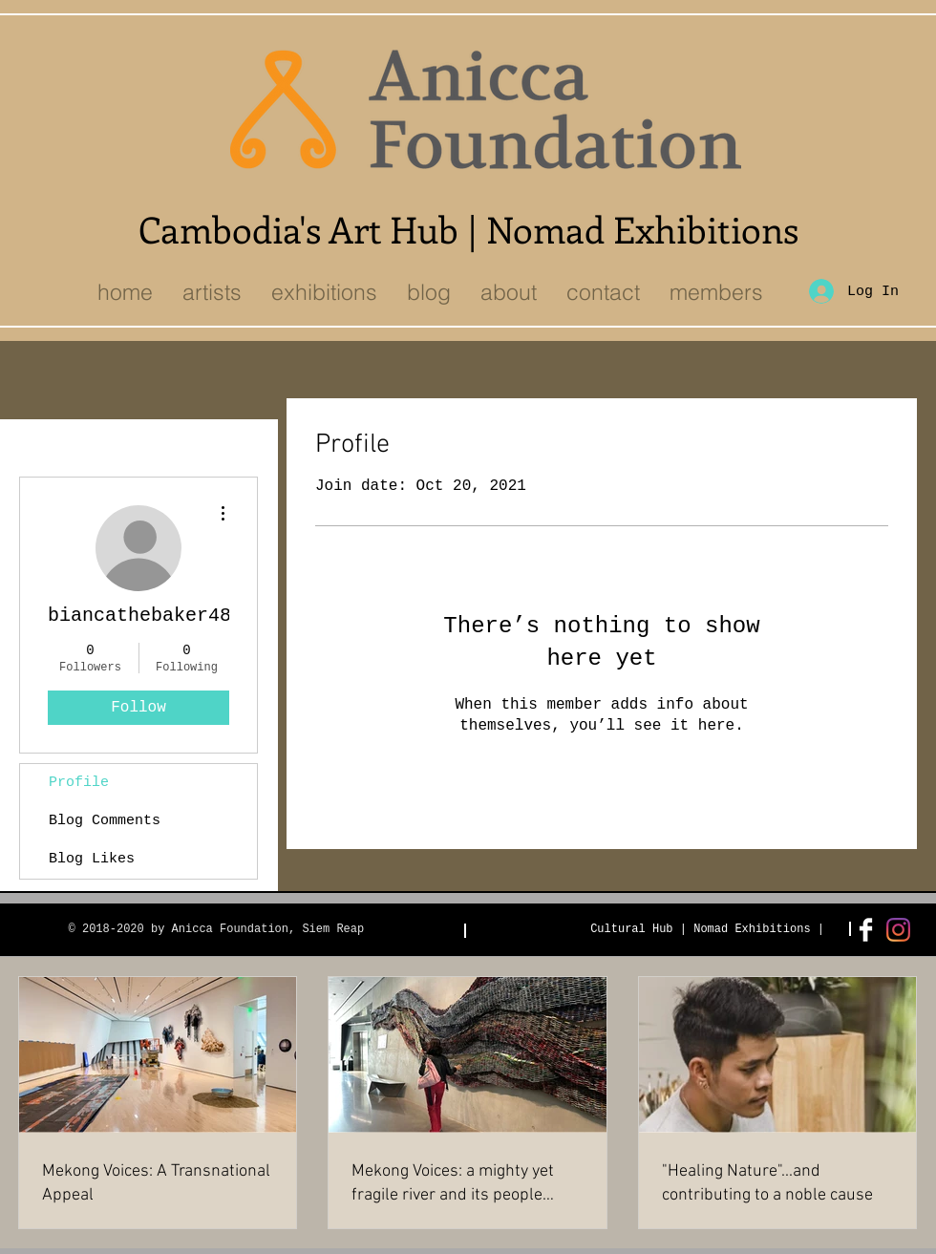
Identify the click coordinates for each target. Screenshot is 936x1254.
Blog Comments (104, 821)
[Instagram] (898, 930)
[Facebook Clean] (866, 930)
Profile (79, 783)
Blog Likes (92, 859)
